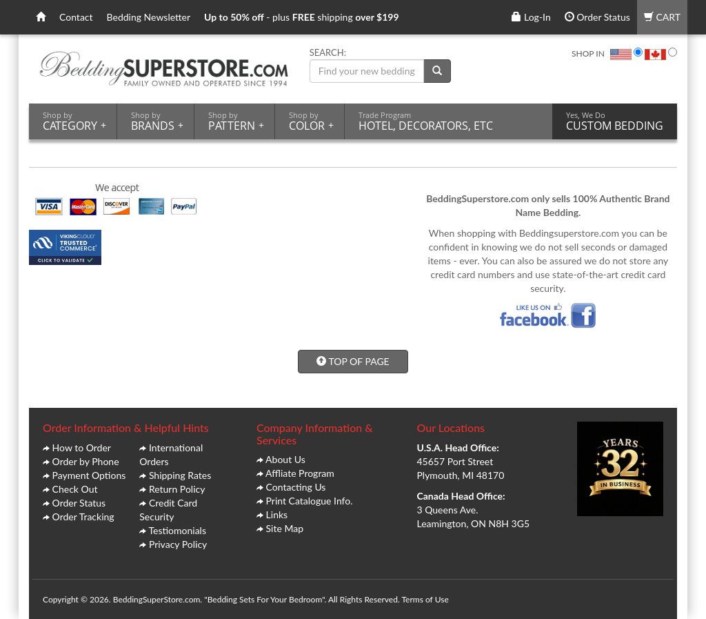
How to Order (81, 447)
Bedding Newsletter (149, 17)
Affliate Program (299, 473)
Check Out (75, 489)
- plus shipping (301, 17)
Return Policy (177, 489)
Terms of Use (424, 599)
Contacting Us (296, 487)
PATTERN (236, 121)
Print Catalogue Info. (309, 501)
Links (277, 514)
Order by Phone (85, 461)
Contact (76, 17)
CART (662, 17)
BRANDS (157, 121)
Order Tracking (83, 516)
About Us (285, 459)
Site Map (284, 528)
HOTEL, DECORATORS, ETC (426, 121)
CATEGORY (74, 121)
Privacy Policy (178, 544)
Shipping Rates (180, 475)
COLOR (311, 121)
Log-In (531, 17)
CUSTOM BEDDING (614, 121)
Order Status (597, 17)
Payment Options (89, 475)
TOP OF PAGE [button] (352, 361)
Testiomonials (177, 530)
